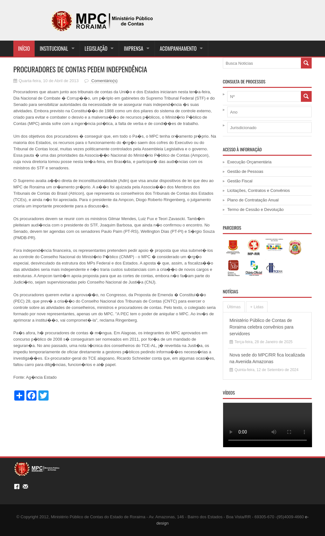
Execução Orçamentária (249, 162)
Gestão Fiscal (239, 181)
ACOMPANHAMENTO (178, 48)
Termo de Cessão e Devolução (255, 209)
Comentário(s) (103, 80)
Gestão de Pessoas (245, 171)
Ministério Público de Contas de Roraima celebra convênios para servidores (261, 327)
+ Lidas (256, 306)
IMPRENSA (133, 48)
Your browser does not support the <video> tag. (267, 424)
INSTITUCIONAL (54, 48)
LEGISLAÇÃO (96, 48)
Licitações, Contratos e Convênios (258, 190)
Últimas (234, 306)
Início (24, 48)
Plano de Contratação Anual (253, 200)
